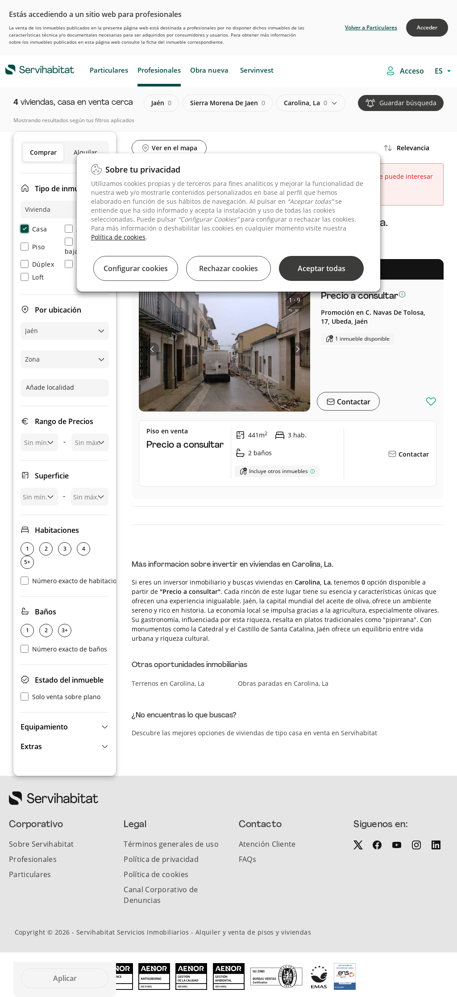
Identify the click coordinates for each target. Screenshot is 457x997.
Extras (31, 746)
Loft (32, 277)
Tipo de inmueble (64, 189)
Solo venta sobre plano (60, 696)
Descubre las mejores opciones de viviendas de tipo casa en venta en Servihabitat (254, 733)
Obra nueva (209, 70)
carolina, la (305, 103)
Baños (45, 612)
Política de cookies (118, 237)
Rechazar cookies (228, 268)
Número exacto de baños (64, 649)
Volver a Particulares (371, 27)
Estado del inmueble (69, 680)
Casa (34, 229)
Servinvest (257, 70)
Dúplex (37, 264)
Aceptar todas (321, 268)
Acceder (427, 27)
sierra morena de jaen (227, 103)
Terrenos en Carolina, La (168, 683)
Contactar (352, 402)
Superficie (52, 476)
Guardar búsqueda (407, 103)
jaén (161, 103)
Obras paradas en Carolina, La (283, 683)
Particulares (109, 70)
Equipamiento (44, 727)
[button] (65, 726)
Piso (33, 247)
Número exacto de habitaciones (74, 581)
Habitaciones (57, 530)
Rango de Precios (64, 421)
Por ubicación (58, 310)
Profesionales (159, 70)
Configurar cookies (136, 268)
